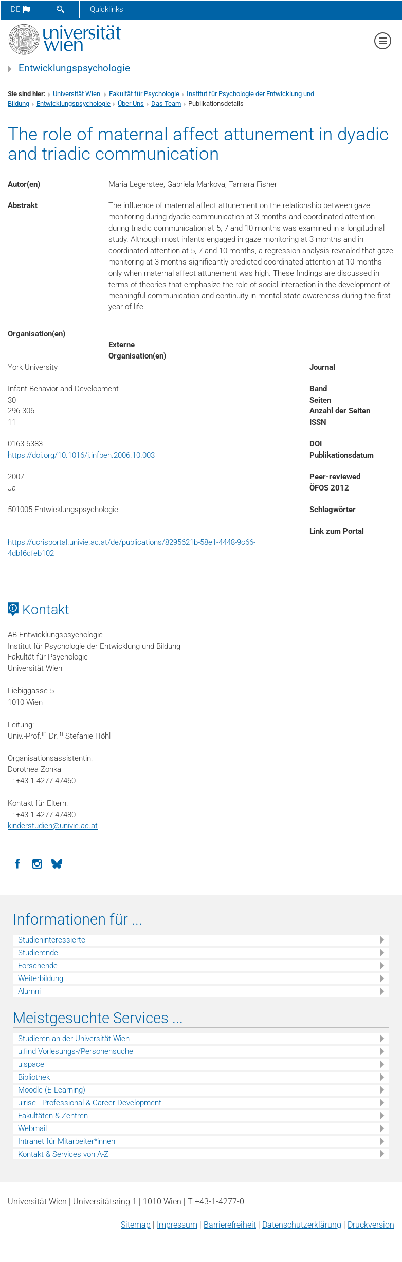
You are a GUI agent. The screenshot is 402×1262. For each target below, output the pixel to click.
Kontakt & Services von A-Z (63, 1154)
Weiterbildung (40, 978)
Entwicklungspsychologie (74, 68)
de (20, 9)
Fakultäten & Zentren (53, 1115)
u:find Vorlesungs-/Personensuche (75, 1051)
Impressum (177, 1225)
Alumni (29, 991)
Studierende (38, 952)
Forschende (38, 965)
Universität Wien (77, 94)
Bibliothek (34, 1077)
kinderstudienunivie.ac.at (53, 826)
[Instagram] (37, 863)
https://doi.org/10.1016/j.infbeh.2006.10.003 (81, 455)
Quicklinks (106, 9)
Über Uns (131, 103)
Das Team (166, 103)
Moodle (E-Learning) (51, 1090)
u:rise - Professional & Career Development (89, 1102)
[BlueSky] (56, 863)
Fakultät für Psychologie (144, 94)
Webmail (32, 1128)
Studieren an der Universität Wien (74, 1038)
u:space (31, 1064)
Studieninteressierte (51, 940)
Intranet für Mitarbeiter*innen (66, 1141)
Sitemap (136, 1225)
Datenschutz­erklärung (301, 1225)
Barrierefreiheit (230, 1225)
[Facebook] (17, 863)
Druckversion (371, 1225)
